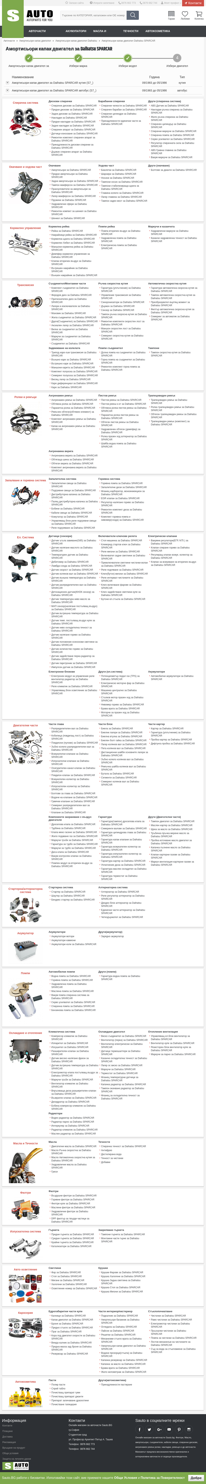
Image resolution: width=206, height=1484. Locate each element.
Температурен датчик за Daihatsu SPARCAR (69, 556)
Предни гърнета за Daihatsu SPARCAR (72, 1233)
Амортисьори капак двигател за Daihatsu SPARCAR (123, 1346)
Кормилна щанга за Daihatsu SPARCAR (73, 238)
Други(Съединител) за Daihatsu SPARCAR (74, 321)
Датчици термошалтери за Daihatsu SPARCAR (120, 1052)
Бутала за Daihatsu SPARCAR (117, 772)
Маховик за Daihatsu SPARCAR (68, 313)
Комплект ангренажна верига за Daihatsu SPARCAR (74, 469)
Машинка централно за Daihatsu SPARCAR (119, 691)
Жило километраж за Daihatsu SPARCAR (123, 1371)
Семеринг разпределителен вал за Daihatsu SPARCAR (70, 806)
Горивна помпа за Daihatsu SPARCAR (122, 483)
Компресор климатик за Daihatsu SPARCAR (69, 1037)
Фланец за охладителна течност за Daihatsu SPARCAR (120, 1096)
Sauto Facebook (139, 1428)
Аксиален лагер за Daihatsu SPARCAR (72, 325)
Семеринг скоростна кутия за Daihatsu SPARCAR (122, 337)
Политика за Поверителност (163, 1477)
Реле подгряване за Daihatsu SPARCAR (73, 527)
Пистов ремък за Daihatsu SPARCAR (121, 399)
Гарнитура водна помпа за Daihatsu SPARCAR (120, 977)
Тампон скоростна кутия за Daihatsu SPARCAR (171, 354)
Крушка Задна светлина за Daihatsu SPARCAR (120, 1281)
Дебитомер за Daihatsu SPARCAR (70, 561)
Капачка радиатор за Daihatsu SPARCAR (123, 1083)
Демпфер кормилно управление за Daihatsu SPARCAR (70, 255)
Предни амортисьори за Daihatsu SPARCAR (69, 175)
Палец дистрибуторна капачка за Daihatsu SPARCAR (74, 503)
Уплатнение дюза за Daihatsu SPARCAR (123, 864)
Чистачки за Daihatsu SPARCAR (168, 1314)
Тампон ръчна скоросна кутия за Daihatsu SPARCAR (124, 315)
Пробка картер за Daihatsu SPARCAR (171, 738)
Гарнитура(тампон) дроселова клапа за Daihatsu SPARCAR (122, 822)
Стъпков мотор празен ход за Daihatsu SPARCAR (122, 698)
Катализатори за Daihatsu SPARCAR (71, 1245)
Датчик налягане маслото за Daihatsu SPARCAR (72, 549)
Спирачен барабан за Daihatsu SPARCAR (124, 109)
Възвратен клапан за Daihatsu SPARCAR (73, 1097)
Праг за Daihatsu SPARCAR (66, 1330)
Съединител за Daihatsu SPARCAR (70, 343)
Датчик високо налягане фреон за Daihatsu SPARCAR (70, 1059)
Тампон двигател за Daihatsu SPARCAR (173, 820)
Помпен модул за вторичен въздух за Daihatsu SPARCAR (71, 864)
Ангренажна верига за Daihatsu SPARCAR (74, 455)
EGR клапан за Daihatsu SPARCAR (120, 498)
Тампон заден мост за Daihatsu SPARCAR (124, 200)
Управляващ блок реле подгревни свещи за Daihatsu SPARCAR (73, 522)
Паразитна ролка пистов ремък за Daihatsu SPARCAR (119, 416)
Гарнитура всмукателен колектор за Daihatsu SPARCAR (121, 847)
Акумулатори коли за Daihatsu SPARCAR (73, 943)
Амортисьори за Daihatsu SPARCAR (71, 169)
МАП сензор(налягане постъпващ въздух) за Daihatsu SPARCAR (74, 607)
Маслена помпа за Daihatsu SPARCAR (72, 990)
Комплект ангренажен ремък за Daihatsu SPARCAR (73, 420)
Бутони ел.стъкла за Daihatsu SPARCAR (123, 598)
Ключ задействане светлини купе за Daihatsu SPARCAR (121, 593)
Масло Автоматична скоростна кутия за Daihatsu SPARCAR (73, 1158)
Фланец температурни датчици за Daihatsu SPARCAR (119, 1078)
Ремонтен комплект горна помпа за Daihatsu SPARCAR (120, 368)
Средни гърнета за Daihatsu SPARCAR (72, 1237)
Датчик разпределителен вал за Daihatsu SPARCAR (73, 586)
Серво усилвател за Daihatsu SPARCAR (173, 139)
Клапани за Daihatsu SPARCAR (68, 811)
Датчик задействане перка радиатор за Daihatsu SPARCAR (72, 657)
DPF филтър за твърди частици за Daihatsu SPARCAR (70, 1219)
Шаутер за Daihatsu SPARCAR (68, 895)
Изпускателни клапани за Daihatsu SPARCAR (70, 762)
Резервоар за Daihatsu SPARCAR (69, 1352)
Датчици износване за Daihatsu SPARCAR (74, 133)
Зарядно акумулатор (112, 935)
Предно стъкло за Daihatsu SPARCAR (72, 1326)
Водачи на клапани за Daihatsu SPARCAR (74, 796)
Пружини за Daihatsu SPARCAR (68, 200)
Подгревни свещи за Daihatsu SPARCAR (73, 490)
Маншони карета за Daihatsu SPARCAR (73, 367)
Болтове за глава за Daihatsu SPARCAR (73, 792)
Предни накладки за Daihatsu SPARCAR (73, 121)
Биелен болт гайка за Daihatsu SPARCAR (124, 739)
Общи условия (10, 1452)
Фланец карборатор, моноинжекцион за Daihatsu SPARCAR (123, 492)
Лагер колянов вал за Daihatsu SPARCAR (124, 743)
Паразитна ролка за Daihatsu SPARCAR (73, 407)
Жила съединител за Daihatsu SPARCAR (73, 317)
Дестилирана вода (111, 1153)
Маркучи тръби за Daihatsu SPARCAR (72, 839)
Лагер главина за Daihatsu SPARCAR (121, 196)
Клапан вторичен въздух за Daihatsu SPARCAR (71, 262)
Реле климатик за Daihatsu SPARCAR (72, 685)
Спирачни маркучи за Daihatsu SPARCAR (173, 131)
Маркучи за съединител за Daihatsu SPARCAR (70, 338)
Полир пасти (58, 1383)
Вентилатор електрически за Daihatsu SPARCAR (122, 1045)
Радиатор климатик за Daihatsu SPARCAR (74, 1129)
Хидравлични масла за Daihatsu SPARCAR (69, 1165)
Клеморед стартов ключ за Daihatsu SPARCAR (120, 545)
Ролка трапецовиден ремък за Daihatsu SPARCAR (172, 408)
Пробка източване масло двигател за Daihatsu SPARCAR (171, 841)
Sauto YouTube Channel (169, 1428)
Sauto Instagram (189, 1428)
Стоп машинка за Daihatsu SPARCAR (121, 540)
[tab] (103, 83)
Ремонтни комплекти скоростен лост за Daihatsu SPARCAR (122, 323)
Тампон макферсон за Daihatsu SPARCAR (74, 184)
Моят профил (171, 3)
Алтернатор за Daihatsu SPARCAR (120, 891)
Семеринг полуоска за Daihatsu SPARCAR (74, 375)
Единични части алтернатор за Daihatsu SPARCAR (123, 911)
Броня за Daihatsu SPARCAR (67, 1322)
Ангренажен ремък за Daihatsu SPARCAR (74, 399)
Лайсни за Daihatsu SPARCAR (117, 1329)
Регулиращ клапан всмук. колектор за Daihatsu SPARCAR (171, 556)
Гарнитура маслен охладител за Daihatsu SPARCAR (124, 870)
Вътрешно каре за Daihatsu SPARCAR (72, 363)
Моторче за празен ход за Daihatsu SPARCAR (120, 713)
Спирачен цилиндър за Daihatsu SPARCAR (168, 125)
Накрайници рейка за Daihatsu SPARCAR (74, 234)
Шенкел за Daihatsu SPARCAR (68, 218)
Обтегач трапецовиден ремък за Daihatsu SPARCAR (174, 415)
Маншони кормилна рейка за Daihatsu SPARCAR (72, 248)
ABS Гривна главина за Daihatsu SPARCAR (168, 152)
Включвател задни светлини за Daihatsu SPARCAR (123, 557)
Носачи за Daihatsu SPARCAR (117, 177)
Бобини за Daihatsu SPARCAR (68, 508)
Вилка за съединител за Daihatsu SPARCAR (69, 330)
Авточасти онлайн (44, 31)
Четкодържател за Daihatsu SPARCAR (122, 916)
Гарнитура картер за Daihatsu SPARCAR (123, 860)
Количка (199, 18)
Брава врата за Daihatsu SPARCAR (120, 708)
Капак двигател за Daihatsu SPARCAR (72, 1318)
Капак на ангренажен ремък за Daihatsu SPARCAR (73, 427)
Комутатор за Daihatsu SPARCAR (69, 516)
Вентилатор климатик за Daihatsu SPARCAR (69, 1084)
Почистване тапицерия (64, 1403)
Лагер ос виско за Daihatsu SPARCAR (121, 1064)
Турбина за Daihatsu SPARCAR (68, 827)
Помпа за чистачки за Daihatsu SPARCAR (174, 1337)
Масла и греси (105, 31)
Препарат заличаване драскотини (70, 1399)
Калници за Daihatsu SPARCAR (68, 1314)
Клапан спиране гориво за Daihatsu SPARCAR (170, 549)
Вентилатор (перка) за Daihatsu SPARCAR (124, 1039)
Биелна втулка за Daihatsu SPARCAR (121, 735)
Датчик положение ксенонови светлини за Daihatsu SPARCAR (74, 643)
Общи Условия (125, 1477)
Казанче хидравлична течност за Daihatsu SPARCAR (174, 239)
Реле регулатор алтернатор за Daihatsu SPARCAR (123, 897)
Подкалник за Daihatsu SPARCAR (119, 1314)
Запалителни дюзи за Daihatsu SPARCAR (124, 486)
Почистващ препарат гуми (65, 1391)
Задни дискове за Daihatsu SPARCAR (72, 113)
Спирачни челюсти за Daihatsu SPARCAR (124, 105)
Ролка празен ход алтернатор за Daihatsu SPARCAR (124, 438)
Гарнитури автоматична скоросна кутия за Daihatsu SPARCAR (174, 289)
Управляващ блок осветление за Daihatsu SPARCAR (74, 691)
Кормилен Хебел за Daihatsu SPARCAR (73, 242)
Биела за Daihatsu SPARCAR (117, 727)
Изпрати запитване (103, 3)
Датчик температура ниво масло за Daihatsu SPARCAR (70, 600)
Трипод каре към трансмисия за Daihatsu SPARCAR (73, 354)
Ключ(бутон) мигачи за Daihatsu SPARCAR (124, 573)
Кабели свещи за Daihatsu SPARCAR (71, 512)
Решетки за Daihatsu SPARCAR (118, 1333)
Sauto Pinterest (179, 1428)
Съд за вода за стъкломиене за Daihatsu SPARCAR (173, 1350)
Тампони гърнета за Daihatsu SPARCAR (123, 1233)
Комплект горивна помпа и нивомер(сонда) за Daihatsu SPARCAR (122, 518)
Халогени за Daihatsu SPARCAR (69, 1283)
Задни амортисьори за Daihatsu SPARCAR (74, 181)
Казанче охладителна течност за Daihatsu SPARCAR (124, 1059)
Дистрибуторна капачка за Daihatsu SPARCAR (70, 496)
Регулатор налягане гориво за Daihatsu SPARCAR (122, 503)
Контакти (194, 3)
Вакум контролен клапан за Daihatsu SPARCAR (71, 857)
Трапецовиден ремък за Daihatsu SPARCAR (169, 401)
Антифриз (106, 1149)
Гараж (171, 18)
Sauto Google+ (159, 1428)
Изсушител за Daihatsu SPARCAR (69, 1046)
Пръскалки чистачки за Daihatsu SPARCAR (168, 1331)
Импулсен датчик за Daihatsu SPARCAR (73, 666)
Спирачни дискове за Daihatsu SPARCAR (74, 105)
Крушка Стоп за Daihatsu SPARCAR (120, 1286)
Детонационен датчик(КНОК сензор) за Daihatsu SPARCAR (72, 593)
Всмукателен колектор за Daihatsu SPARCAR (70, 780)
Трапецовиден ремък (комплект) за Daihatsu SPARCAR (170, 423)
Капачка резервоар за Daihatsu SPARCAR (124, 1359)
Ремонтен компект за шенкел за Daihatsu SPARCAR (74, 213)
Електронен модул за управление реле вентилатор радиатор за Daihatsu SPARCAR (72, 678)
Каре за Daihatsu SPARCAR (66, 387)
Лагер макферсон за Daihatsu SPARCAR (73, 196)
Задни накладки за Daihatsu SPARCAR (72, 125)
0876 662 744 (150, 3)
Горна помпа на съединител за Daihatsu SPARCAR (123, 361)
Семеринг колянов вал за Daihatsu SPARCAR (120, 782)
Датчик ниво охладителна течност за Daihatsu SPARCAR (71, 629)
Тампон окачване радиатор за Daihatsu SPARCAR (122, 1089)
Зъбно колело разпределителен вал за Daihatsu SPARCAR (72, 748)
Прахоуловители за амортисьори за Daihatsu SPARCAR (71, 190)
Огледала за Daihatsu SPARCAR (119, 1325)
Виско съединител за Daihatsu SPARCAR (123, 1035)
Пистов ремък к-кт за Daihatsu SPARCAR (123, 403)
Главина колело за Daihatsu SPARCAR (122, 192)
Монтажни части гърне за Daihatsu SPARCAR (120, 1239)
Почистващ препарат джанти (67, 1395)
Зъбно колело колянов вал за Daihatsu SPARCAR (122, 760)
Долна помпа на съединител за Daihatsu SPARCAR (123, 354)
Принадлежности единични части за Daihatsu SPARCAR (121, 122)
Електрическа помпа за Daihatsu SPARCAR (119, 247)
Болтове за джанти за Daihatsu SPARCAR (174, 169)
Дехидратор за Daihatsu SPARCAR (70, 1101)
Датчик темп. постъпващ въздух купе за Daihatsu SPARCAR (73, 621)
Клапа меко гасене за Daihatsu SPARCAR (74, 831)
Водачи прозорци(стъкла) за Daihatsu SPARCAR (121, 1354)
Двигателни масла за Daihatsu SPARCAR (73, 1145)
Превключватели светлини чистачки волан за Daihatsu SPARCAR (124, 564)
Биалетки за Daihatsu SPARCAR (118, 169)
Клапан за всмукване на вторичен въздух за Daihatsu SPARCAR (173, 563)
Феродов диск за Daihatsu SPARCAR (71, 295)
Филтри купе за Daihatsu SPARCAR (70, 1202)
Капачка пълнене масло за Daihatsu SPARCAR (170, 848)
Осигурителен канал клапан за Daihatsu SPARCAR (73, 769)
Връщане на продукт (13, 1446)
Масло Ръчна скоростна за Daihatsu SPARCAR (71, 1151)
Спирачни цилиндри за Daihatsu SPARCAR (118, 115)
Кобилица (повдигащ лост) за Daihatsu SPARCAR (72, 736)
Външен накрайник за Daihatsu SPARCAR (74, 275)
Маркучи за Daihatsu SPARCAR (118, 1068)
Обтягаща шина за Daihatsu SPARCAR (72, 459)
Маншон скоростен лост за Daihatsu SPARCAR (121, 330)
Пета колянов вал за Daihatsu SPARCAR (123, 747)
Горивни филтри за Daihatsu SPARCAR (72, 1198)
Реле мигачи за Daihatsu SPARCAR (120, 551)
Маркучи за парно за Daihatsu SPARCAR (173, 1053)
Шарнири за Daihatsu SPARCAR (118, 173)
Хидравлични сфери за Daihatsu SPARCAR (69, 205)
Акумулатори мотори (62, 935)
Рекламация (9, 1441)
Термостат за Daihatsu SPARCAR (119, 1072)
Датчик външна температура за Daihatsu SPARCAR (73, 579)
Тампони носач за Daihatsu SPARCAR (122, 181)
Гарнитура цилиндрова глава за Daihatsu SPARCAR (123, 833)
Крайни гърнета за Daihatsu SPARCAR (72, 1241)
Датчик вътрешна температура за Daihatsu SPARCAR (74, 614)
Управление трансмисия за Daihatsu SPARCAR (121, 296)
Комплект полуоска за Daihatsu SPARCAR (74, 371)
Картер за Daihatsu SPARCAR (167, 727)
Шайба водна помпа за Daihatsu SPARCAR (118, 445)
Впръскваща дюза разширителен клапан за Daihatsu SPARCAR (73, 1091)
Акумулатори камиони (63, 939)
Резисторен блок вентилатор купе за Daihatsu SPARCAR (171, 1048)
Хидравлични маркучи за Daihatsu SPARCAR (169, 232)
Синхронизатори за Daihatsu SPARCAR (122, 302)
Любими (185, 18)
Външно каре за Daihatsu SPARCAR (71, 359)
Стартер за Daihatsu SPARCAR (68, 891)
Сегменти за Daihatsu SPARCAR (119, 776)
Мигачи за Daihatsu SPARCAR (67, 1279)
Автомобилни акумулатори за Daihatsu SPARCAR (172, 677)
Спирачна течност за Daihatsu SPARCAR (123, 1145)
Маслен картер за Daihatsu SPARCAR (171, 824)
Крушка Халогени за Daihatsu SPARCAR (123, 1275)
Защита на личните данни (16, 1457)
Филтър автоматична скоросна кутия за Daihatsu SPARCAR (172, 311)
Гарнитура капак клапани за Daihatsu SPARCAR (121, 840)
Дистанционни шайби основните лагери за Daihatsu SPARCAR (124, 753)
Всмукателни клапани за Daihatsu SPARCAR (69, 755)
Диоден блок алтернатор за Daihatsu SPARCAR (121, 904)
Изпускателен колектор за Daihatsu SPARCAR (70, 787)
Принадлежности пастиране (116, 1383)
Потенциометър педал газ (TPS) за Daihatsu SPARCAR (120, 677)
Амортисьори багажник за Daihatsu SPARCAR (120, 1320)
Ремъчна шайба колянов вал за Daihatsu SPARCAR (123, 767)
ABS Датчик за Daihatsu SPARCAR (170, 105)
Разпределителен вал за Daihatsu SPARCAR (69, 729)
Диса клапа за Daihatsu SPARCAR (70, 851)
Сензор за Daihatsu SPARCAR (117, 310)
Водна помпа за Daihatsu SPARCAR (71, 975)
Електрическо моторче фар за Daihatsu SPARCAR (122, 684)
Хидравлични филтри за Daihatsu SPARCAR (69, 1212)
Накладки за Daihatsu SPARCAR (69, 117)
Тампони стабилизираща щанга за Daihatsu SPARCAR (120, 187)
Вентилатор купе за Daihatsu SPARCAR (172, 1042)
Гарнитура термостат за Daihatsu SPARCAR (119, 877)
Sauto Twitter (149, 1428)
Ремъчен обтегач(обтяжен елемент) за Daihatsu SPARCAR (72, 413)
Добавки (105, 1161)
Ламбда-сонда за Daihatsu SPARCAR (71, 565)
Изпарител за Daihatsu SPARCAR (69, 1042)
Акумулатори (76, 31)
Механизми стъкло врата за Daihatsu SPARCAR (121, 1339)
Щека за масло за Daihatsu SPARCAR (171, 828)
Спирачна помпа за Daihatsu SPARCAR (172, 135)
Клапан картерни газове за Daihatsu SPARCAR (170, 855)
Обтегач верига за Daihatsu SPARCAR (72, 463)
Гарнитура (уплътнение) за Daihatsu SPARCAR (121, 289)
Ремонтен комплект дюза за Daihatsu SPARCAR (121, 511)
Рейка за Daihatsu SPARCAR (67, 230)
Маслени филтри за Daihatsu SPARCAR (73, 1206)
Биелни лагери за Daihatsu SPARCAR (121, 731)
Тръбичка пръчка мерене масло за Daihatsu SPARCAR (170, 834)
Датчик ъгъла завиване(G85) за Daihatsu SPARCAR (73, 541)
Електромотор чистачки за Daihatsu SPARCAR (170, 1324)
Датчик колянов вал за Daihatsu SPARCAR (74, 573)
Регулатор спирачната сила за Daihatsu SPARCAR (172, 144)
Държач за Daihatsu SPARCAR (118, 306)
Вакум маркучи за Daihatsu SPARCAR (171, 157)
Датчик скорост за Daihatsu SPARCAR (72, 569)
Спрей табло (58, 1387)
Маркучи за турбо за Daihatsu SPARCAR (73, 847)
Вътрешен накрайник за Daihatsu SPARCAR (69, 270)
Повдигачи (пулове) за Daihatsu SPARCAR (74, 742)
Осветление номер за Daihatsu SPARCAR (74, 1287)
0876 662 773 (128, 3)
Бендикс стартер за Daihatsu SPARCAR (73, 899)
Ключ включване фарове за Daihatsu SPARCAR (121, 586)
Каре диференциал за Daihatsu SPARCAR (74, 383)
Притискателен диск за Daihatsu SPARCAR (69, 300)
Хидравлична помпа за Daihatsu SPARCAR (118, 239)
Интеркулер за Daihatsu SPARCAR (70, 1125)
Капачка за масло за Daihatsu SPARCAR (123, 1363)
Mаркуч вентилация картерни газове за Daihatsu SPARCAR (172, 863)
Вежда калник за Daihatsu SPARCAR (71, 1341)
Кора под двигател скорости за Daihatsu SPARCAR (73, 1336)
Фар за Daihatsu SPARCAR (66, 1271)
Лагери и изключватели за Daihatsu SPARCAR (70, 308)
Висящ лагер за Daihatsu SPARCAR (70, 379)
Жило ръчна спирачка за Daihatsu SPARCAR (169, 118)
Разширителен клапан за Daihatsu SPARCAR (70, 1052)
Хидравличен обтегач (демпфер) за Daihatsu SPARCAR (120, 430)
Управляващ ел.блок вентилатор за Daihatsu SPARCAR (170, 1037)
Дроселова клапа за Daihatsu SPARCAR (73, 823)
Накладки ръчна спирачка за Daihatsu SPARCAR (172, 111)
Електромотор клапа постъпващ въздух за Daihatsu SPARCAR (74, 1073)
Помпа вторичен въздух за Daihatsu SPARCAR (120, 232)
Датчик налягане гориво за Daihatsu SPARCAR (71, 636)
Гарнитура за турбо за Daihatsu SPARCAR (74, 843)
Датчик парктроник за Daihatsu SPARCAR (74, 662)
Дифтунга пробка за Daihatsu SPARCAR (173, 742)
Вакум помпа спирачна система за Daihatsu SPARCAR (70, 996)
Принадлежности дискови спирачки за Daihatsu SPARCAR (72, 146)
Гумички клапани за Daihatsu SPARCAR (73, 800)
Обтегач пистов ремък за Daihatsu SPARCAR (120, 423)
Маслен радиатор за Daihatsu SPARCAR (73, 1133)
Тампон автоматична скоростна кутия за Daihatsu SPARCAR (173, 296)
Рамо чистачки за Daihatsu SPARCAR (171, 1318)
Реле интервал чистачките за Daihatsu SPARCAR (122, 579)
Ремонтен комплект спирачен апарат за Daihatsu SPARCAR (73, 139)
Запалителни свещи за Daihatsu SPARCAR (69, 484)
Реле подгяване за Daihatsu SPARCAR (122, 569)
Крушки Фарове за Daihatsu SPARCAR (122, 1271)
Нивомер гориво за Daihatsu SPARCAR (122, 704)
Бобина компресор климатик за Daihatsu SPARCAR (73, 1107)
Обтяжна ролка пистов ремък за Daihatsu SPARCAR (124, 409)
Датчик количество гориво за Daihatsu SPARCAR (72, 650)
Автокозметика (158, 31)
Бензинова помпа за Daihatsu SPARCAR (73, 1009)
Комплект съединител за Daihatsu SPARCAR (69, 289)
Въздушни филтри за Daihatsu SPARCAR (74, 1194)
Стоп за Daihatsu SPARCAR (66, 1275)
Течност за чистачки (112, 1157)
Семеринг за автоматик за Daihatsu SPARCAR (170, 318)
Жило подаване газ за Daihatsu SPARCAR (74, 835)
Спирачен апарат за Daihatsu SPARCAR (73, 129)
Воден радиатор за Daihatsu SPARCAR (72, 1117)
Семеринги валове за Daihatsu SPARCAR (124, 827)
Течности (131, 31)
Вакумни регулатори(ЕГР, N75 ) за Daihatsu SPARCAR (169, 541)
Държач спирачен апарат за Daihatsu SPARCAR (71, 153)
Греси (54, 1171)
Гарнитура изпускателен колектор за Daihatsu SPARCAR (121, 855)
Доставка (7, 1435)
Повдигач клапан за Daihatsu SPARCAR (73, 774)
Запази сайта (76, 3)
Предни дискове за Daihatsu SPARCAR (72, 109)
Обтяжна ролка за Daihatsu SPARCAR (72, 403)
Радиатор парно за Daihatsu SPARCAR (72, 1121)
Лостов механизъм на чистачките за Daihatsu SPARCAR (170, 1342)
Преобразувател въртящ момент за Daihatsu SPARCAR (170, 304)
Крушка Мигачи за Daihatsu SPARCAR (122, 1290)
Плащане (7, 1430)
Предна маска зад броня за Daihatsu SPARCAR (71, 1347)
